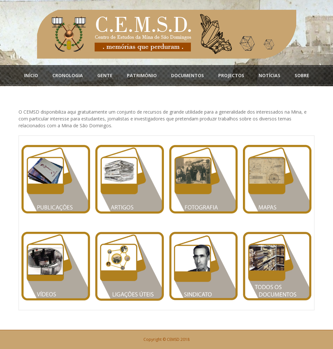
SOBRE (302, 75)
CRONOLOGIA (67, 75)
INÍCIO (31, 75)
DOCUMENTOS (187, 75)
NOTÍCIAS (269, 75)
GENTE (105, 75)
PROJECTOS (231, 75)
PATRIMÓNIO (142, 75)
